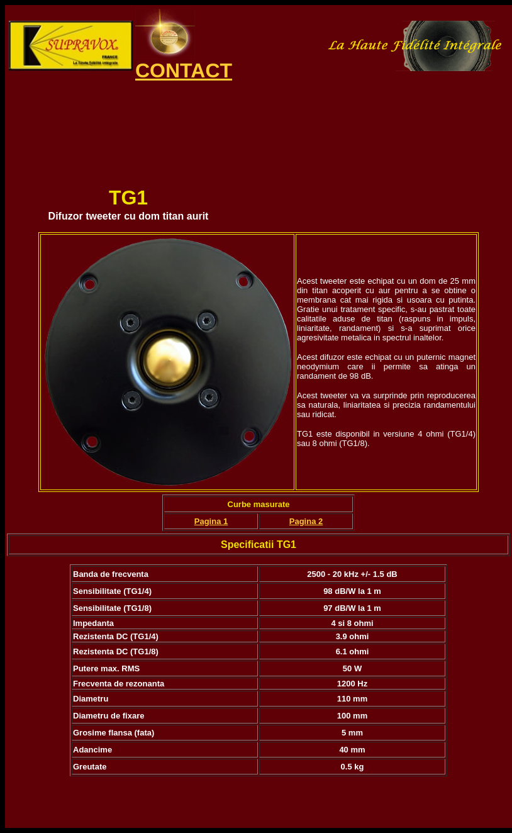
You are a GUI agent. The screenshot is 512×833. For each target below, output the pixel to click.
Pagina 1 (211, 521)
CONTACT (183, 70)
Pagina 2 (306, 521)
